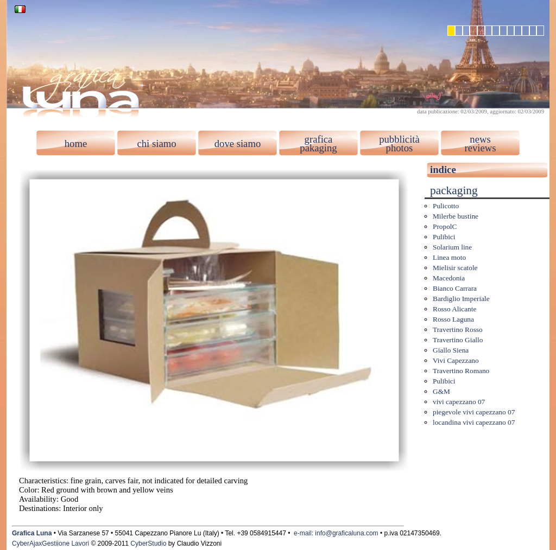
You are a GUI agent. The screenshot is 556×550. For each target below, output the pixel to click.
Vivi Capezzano (456, 360)
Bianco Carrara (455, 288)
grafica (319, 139)
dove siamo (237, 143)
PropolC (445, 226)
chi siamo (156, 143)
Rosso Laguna (453, 319)
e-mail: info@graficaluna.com (336, 533)
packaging (454, 190)
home (76, 143)
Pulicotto (446, 206)
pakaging (318, 148)
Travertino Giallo (458, 340)
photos (399, 148)
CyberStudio (148, 543)
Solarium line (452, 247)
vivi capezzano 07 (459, 402)
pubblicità (399, 139)
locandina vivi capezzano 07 (474, 422)
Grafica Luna (32, 533)
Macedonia (449, 278)
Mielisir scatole (455, 268)
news (480, 139)
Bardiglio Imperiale (461, 299)
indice (443, 169)
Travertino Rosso (458, 329)
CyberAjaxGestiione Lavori (50, 543)
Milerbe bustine (455, 216)
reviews (480, 148)
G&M (441, 391)
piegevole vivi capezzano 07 (474, 412)
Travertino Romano (461, 371)
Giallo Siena (451, 350)
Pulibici (444, 237)
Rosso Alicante (454, 309)
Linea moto (449, 257)
